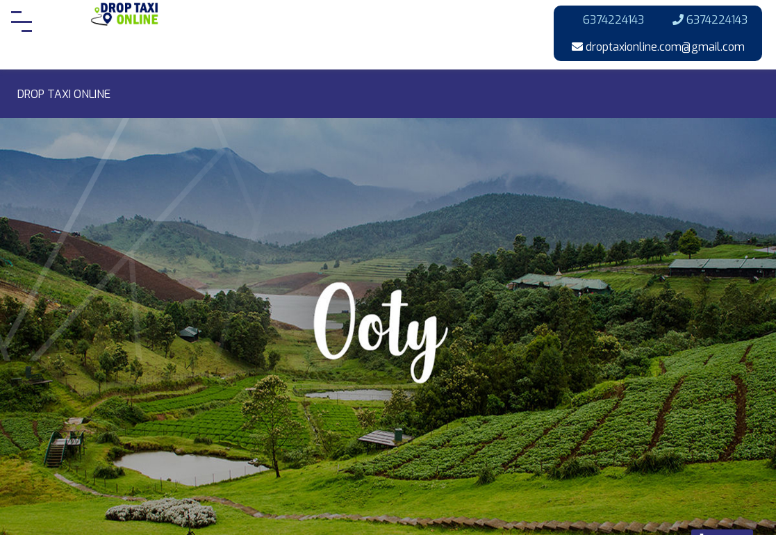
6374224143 (606, 20)
